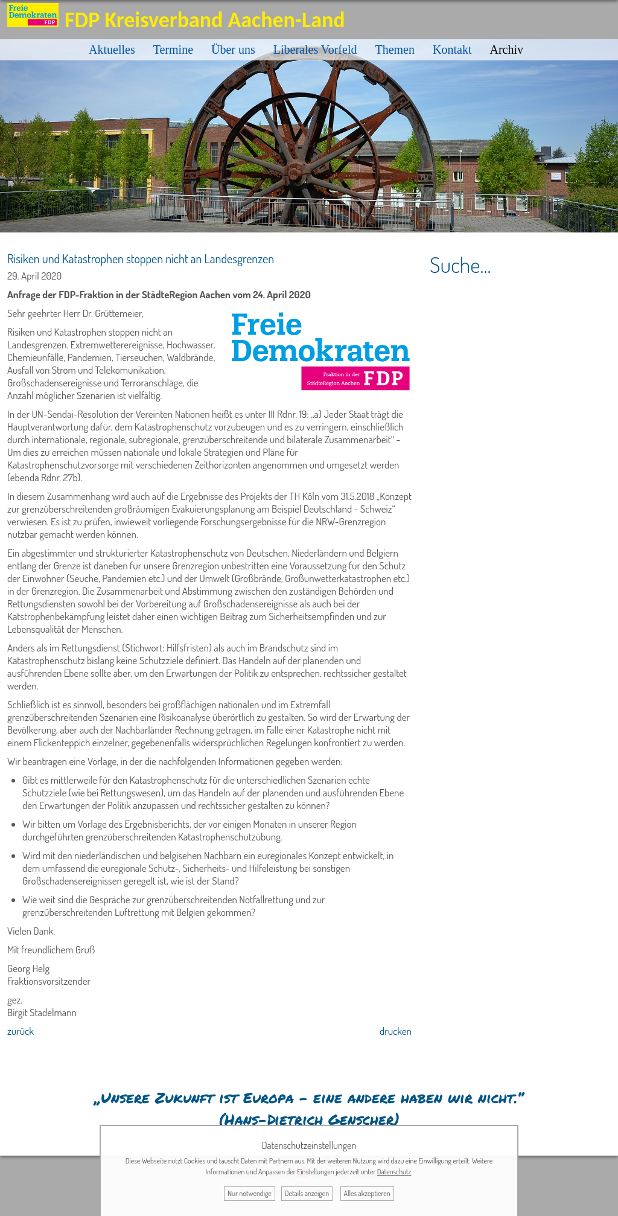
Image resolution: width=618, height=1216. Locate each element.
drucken (396, 1031)
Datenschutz (394, 1171)
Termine (173, 49)
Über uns (233, 49)
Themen (395, 49)
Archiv (506, 49)
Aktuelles (112, 49)
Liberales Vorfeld (315, 49)
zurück (20, 1031)
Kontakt (452, 49)
